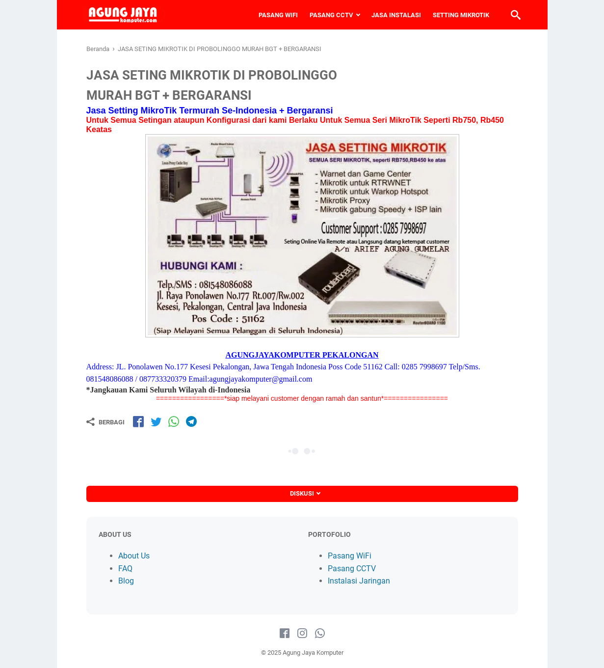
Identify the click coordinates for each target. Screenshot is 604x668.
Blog (126, 580)
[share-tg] (191, 421)
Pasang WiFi (349, 555)
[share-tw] (156, 421)
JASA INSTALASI (394, 15)
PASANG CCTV (329, 15)
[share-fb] (138, 421)
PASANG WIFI (275, 15)
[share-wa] (174, 421)
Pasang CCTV (352, 568)
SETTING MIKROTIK (458, 15)
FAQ (125, 568)
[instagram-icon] (302, 633)
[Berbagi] (105, 422)
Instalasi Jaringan (359, 580)
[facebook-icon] (284, 633)
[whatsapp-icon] (320, 633)
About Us (134, 555)
